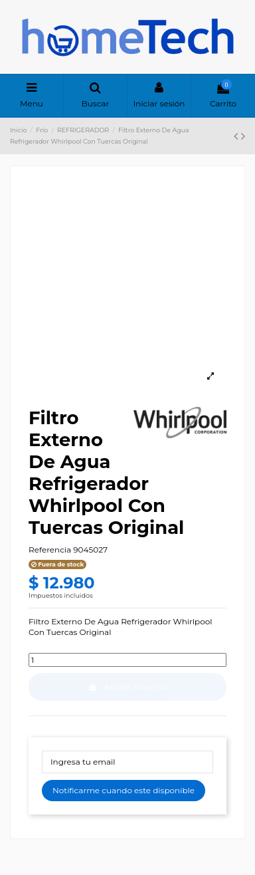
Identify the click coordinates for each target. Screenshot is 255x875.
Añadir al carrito (127, 686)
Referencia (50, 550)
